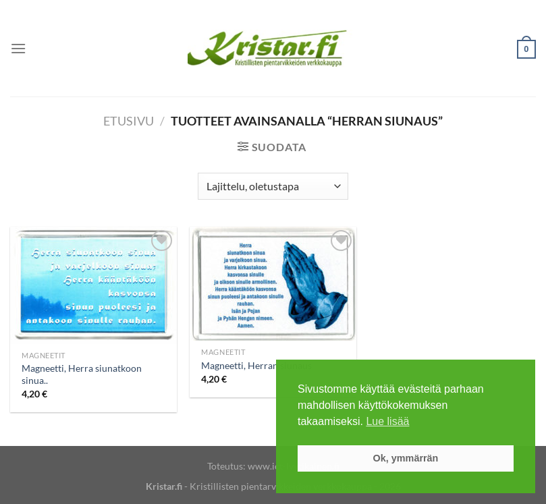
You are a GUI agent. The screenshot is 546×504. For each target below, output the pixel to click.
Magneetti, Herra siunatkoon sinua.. (82, 374)
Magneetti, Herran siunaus (256, 365)
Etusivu (128, 120)
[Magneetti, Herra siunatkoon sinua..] (93, 285)
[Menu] (18, 48)
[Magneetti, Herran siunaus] (273, 284)
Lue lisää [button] (387, 421)
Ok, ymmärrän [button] (406, 458)
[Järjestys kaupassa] (273, 186)
